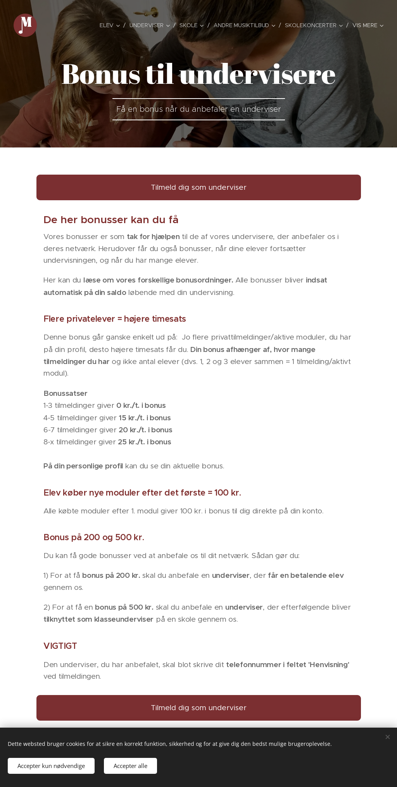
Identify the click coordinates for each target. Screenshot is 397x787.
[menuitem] (76, 25)
